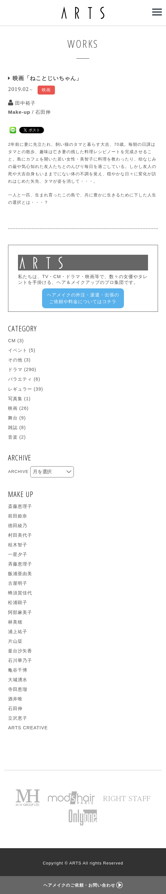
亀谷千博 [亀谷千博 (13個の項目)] (17, 670)
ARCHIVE (18, 471)
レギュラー (20, 389)
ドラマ (15, 369)
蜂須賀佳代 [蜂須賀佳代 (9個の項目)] (20, 592)
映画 (13, 408)
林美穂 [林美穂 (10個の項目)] (15, 622)
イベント (17, 350)
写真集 (15, 398)
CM (12, 340)
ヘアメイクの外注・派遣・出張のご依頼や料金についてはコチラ (83, 298)
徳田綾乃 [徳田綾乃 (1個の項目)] (17, 525)
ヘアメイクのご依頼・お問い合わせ (83, 885)
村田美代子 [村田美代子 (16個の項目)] (20, 535)
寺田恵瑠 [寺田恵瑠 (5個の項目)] (17, 689)
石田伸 (43, 112)
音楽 (13, 437)
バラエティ (20, 379)
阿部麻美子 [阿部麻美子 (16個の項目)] (20, 612)
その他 (15, 359)
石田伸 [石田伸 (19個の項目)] (15, 708)
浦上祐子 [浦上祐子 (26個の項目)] (17, 631)
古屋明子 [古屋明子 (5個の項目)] (17, 583)
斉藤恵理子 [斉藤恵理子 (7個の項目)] (20, 564)
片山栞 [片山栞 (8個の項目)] (15, 641)
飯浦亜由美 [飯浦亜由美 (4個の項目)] (20, 573)
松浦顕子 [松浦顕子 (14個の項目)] (17, 602)
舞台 (13, 417)
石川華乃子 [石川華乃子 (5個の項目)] (20, 660)
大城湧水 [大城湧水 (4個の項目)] (17, 679)
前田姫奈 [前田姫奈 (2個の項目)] (17, 515)
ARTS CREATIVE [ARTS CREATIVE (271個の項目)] (28, 727)
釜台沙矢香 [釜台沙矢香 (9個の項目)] (20, 650)
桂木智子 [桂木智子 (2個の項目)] (17, 544)
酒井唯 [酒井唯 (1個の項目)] (15, 698)
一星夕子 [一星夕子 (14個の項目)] (17, 554)
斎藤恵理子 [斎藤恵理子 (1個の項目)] (20, 506)
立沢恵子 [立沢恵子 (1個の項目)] (17, 718)
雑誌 (13, 427)
